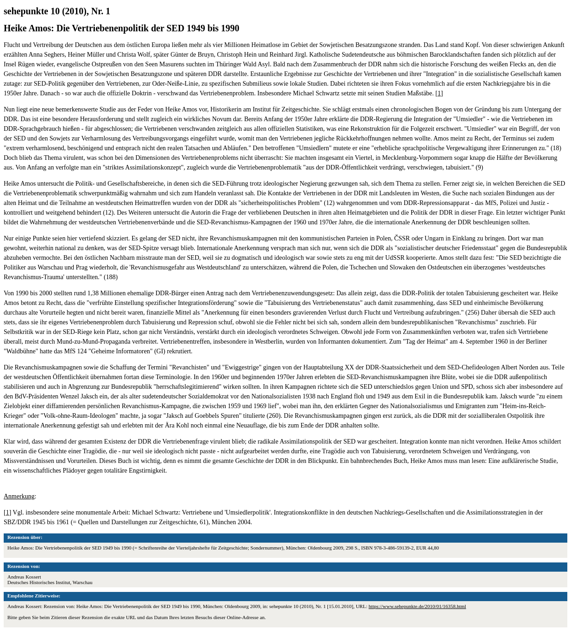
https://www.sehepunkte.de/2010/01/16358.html (417, 606)
